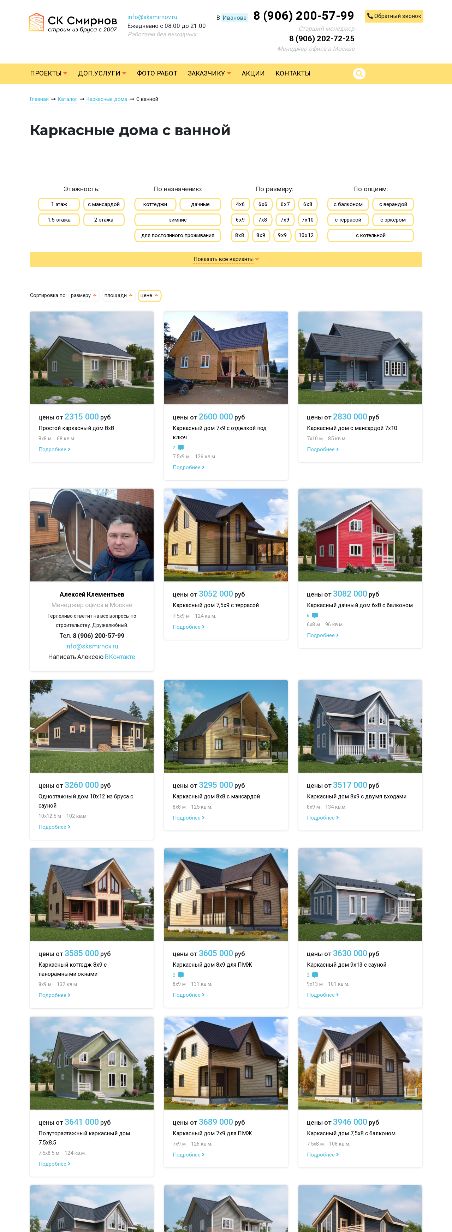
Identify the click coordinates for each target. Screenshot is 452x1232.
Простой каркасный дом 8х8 (76, 428)
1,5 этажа (59, 220)
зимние (178, 220)
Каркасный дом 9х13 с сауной (346, 964)
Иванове (234, 17)
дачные (200, 204)
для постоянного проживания (177, 235)
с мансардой (104, 204)
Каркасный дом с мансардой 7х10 (352, 428)
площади (119, 295)
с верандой (393, 204)
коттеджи (155, 204)
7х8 (262, 220)
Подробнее (54, 449)
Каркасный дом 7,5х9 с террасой (216, 605)
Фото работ (157, 73)
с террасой (348, 220)
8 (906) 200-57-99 (304, 15)
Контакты (292, 73)
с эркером (393, 220)
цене (150, 295)
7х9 (285, 220)
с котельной (371, 235)
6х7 (285, 204)
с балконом (348, 204)
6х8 (308, 204)
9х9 (282, 235)
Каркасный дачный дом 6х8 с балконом (360, 605)
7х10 (308, 220)
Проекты (48, 73)
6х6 (263, 204)
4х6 (240, 204)
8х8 (239, 235)
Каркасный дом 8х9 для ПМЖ (212, 964)
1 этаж (59, 204)
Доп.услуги (102, 73)
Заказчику (209, 73)
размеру (84, 295)
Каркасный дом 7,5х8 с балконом (351, 1133)
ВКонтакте (120, 656)
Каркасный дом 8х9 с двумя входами (356, 796)
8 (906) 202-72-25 (322, 38)
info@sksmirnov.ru (152, 16)
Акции (253, 73)
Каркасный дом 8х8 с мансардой (216, 796)
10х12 (306, 235)
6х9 (240, 220)
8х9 (261, 235)
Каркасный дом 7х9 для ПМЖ (212, 1133)
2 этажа (103, 220)
